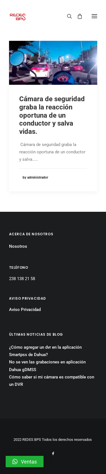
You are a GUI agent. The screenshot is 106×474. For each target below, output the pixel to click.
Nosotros (18, 246)
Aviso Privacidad (25, 309)
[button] (25, 461)
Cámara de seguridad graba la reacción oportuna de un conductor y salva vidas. (52, 115)
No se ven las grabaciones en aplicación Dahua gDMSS (47, 365)
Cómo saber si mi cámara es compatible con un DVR (51, 380)
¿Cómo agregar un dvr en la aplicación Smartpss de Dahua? (45, 351)
